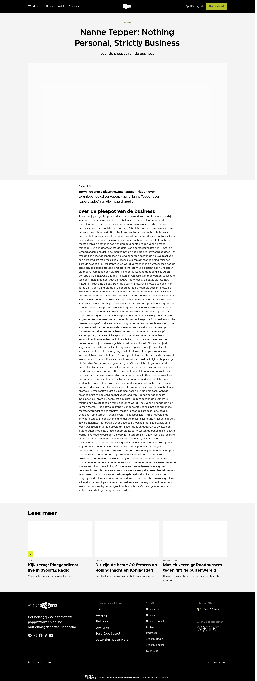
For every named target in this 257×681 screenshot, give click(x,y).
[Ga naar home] (127, 6)
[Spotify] (30, 635)
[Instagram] (35, 635)
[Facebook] (41, 635)
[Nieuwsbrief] (216, 6)
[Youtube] (51, 635)
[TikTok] (46, 635)
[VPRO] (208, 629)
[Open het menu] (33, 6)
